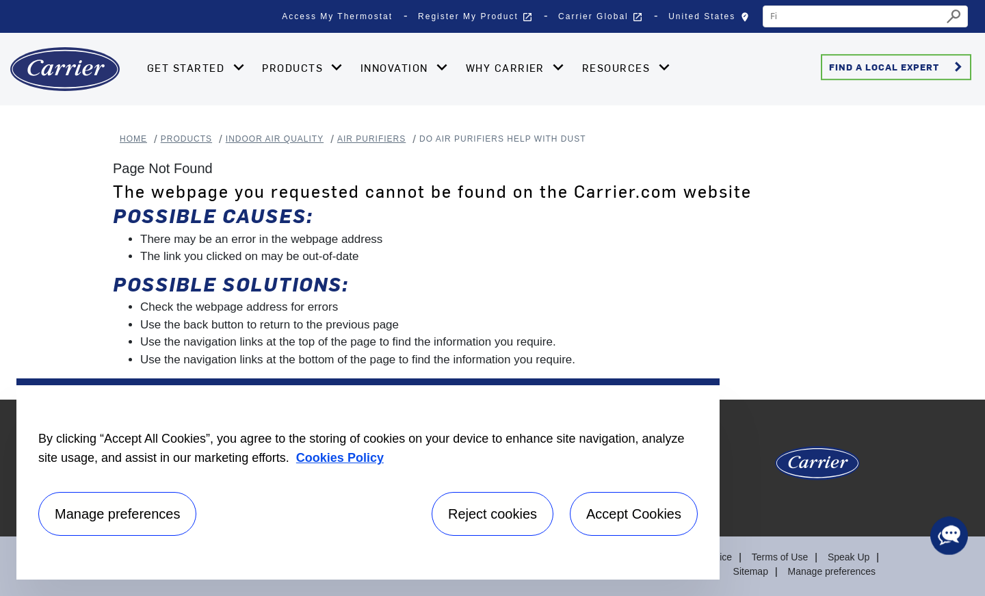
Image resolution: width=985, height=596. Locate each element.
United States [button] (712, 20)
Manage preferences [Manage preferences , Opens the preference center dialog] (117, 513)
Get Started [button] (187, 68)
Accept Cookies (633, 513)
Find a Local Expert (898, 67)
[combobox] (852, 16)
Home (133, 139)
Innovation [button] (396, 68)
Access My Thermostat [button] (337, 16)
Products (186, 139)
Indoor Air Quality (275, 139)
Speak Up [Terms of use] (848, 557)
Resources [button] (618, 68)
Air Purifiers (371, 139)
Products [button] (294, 68)
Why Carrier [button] (507, 68)
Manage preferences (832, 571)
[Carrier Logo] (817, 468)
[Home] (65, 69)
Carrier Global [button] (600, 17)
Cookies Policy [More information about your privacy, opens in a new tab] (340, 458)
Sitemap (750, 571)
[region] (368, 479)
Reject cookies (492, 513)
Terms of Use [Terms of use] (780, 557)
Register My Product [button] (475, 17)
